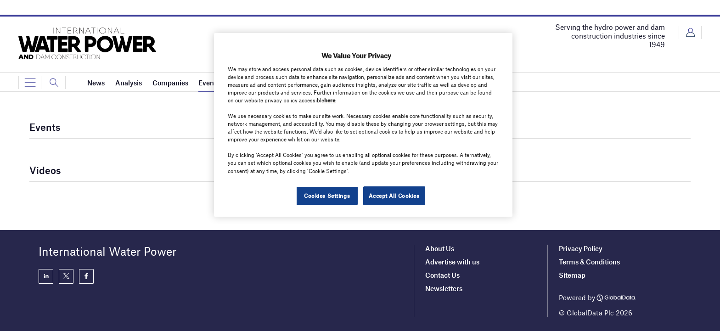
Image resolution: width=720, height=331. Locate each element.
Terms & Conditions (589, 262)
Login (690, 32)
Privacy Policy (580, 248)
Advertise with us (452, 262)
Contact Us (442, 275)
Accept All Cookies (394, 195)
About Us (439, 248)
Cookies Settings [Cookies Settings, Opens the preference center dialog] (327, 195)
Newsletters (443, 288)
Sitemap (572, 275)
